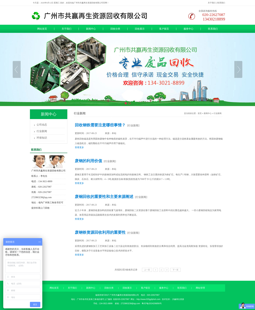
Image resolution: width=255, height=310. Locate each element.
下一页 (175, 270)
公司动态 (42, 124)
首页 (200, 113)
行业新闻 (42, 131)
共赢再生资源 (178, 299)
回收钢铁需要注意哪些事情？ (100, 125)
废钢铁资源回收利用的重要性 (100, 232)
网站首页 (42, 28)
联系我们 (221, 3)
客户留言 (164, 28)
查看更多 (79, 147)
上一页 (147, 270)
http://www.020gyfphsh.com (148, 299)
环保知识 (42, 137)
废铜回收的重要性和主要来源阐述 (104, 197)
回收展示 (140, 28)
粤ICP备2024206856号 (151, 303)
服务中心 (188, 28)
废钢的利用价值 (88, 161)
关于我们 (212, 3)
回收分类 (115, 28)
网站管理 (200, 294)
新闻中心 (91, 28)
